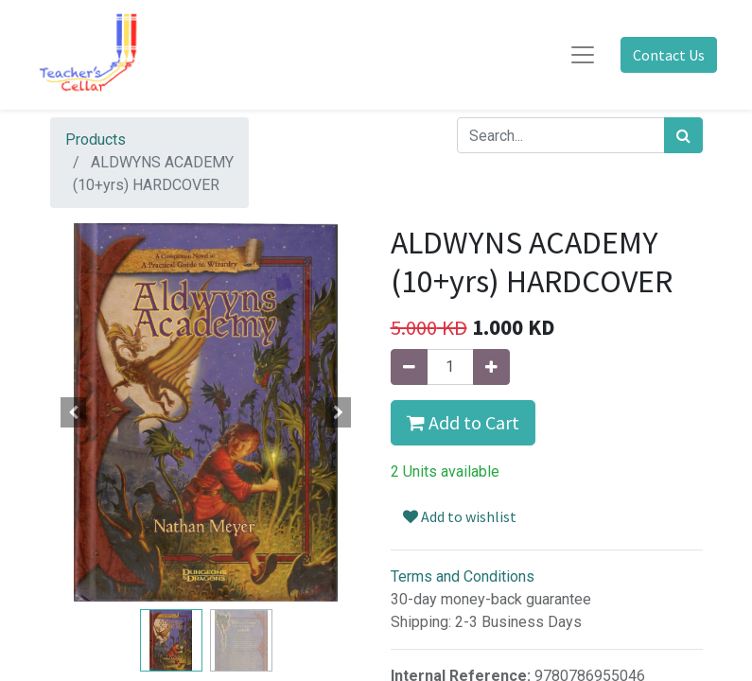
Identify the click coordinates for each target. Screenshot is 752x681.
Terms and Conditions (462, 576)
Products (95, 139)
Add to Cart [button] (463, 422)
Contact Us (669, 54)
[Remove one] (409, 367)
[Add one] (491, 367)
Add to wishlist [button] (459, 516)
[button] (73, 412)
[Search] (683, 135)
